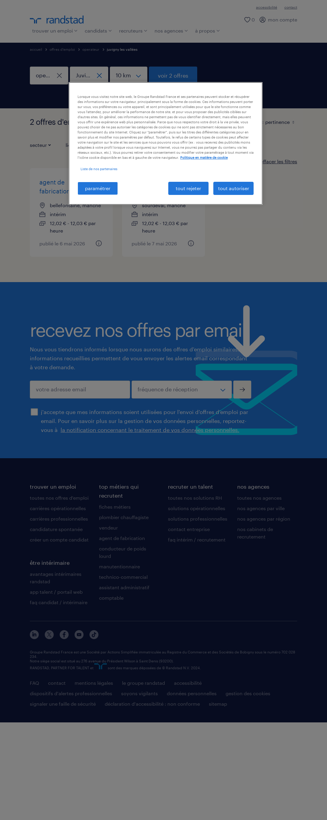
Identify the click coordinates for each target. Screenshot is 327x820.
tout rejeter (188, 188)
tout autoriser (233, 188)
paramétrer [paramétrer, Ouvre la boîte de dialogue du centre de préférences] (97, 188)
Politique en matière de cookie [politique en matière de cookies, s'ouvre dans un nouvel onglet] (204, 157)
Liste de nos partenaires (99, 169)
